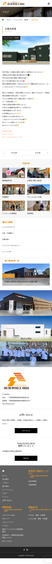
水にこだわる (7, 541)
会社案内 (5, 479)
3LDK (8, 275)
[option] (26, 275)
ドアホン (5, 526)
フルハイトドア (7, 522)
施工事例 (5, 486)
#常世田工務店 (7, 131)
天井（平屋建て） (8, 233)
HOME (3, 471)
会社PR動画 (32, 481)
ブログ (4, 493)
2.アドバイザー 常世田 (11, 38)
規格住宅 (40, 508)
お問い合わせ (26, 430)
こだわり (5, 483)
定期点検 (5, 239)
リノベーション (7, 490)
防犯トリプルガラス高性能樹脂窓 (12, 530)
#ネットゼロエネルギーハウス (12, 137)
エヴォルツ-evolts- (8, 515)
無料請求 (26, 458)
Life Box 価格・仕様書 (36, 515)
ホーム (4, 476)
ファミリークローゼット (11, 245)
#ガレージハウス (7, 134)
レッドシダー (7, 251)
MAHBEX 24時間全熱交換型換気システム (12, 536)
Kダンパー (6, 519)
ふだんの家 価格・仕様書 (37, 519)
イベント (5, 497)
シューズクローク (8, 227)
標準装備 (13, 508)
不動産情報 (32, 485)
